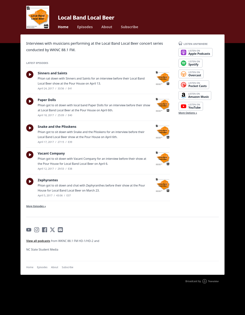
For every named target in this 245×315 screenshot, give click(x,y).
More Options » (188, 113)
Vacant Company (51, 153)
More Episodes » (36, 206)
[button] (29, 74)
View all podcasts (38, 241)
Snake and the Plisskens (57, 126)
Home (63, 27)
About (106, 27)
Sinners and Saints (52, 73)
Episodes (85, 27)
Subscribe (129, 27)
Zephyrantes (48, 180)
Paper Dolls (47, 100)
